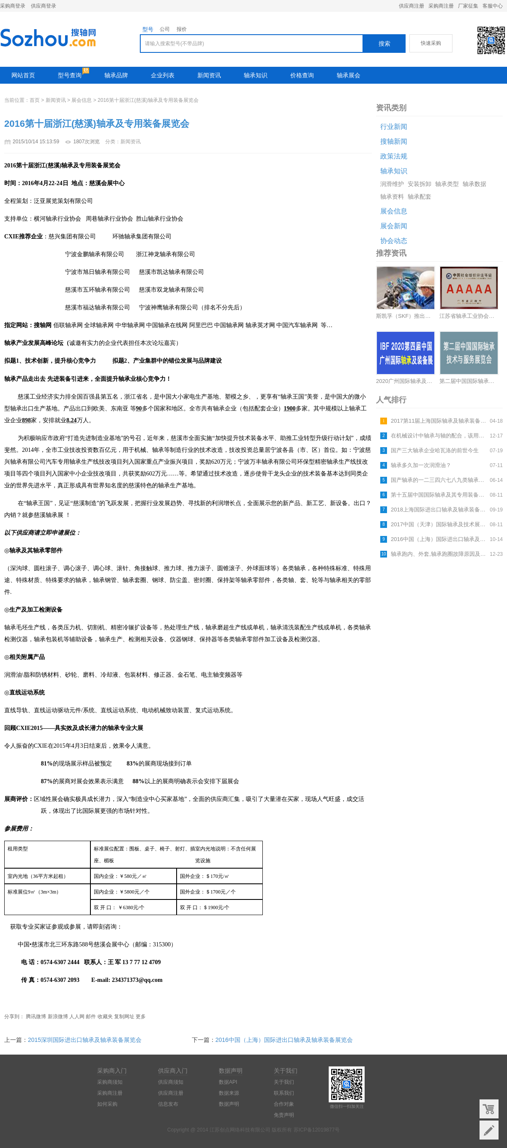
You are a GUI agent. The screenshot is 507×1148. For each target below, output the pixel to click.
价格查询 (302, 75)
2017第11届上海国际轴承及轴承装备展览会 (439, 421)
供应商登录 (43, 6)
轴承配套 (419, 196)
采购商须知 (110, 1082)
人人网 (76, 1017)
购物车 (489, 1108)
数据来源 (229, 1093)
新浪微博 (58, 1017)
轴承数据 (474, 183)
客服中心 (492, 6)
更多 (141, 1017)
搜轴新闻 (393, 141)
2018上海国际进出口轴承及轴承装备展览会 (439, 509)
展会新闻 (393, 226)
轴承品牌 (116, 75)
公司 (165, 29)
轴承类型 (447, 183)
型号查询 (70, 75)
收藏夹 (105, 1017)
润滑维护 (392, 183)
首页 (35, 100)
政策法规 (393, 156)
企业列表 (162, 75)
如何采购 (107, 1104)
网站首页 (23, 75)
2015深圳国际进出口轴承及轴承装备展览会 (85, 1039)
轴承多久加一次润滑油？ (421, 465)
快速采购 (431, 43)
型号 (147, 29)
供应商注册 (411, 6)
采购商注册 (441, 6)
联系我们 (284, 1093)
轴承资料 (392, 196)
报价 (182, 29)
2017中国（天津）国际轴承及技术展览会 (439, 524)
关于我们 (284, 1082)
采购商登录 (12, 6)
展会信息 (81, 100)
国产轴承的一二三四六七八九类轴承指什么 (439, 480)
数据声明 (229, 1104)
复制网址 (124, 1017)
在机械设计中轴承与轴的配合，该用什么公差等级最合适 (439, 435)
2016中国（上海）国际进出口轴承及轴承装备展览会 (439, 539)
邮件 (91, 1017)
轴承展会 (348, 75)
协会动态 (393, 240)
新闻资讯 (209, 75)
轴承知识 (255, 75)
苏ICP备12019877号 (317, 1130)
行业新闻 (393, 126)
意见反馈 (489, 1130)
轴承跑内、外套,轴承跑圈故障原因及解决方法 (439, 554)
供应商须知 (170, 1082)
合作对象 (284, 1104)
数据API (228, 1082)
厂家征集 (468, 6)
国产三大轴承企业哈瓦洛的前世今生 (435, 450)
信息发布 (168, 1104)
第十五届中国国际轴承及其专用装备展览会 (439, 495)
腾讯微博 (36, 1017)
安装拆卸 (419, 183)
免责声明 (284, 1115)
